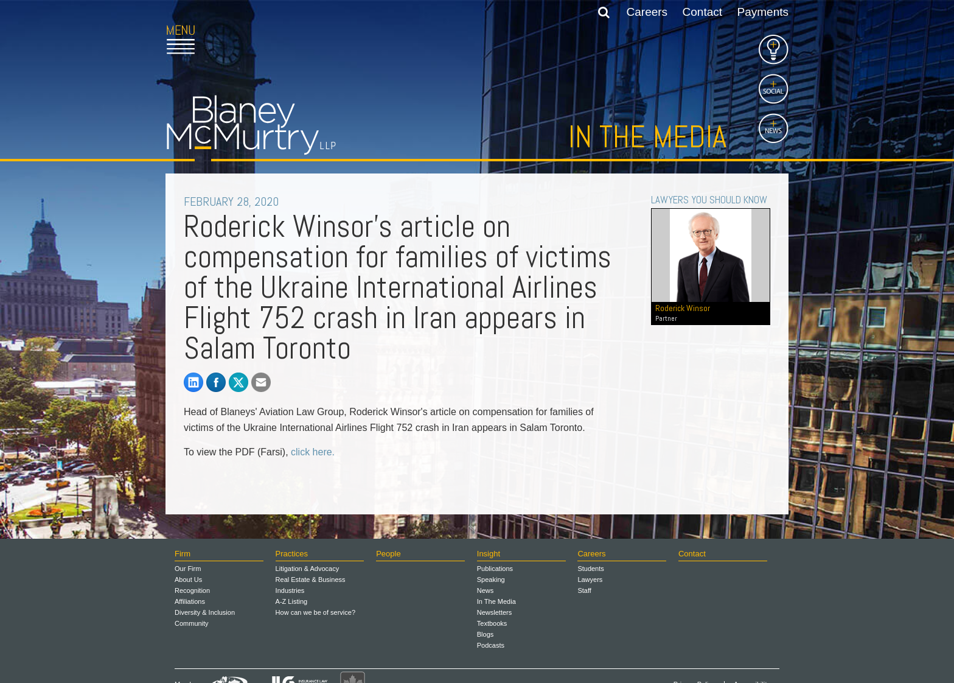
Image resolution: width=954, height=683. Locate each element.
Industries (290, 590)
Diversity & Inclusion (205, 612)
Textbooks (492, 623)
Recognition (192, 590)
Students (590, 568)
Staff (584, 590)
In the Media (647, 136)
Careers (647, 11)
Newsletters (494, 612)
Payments (763, 11)
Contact (702, 11)
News (485, 590)
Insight (488, 553)
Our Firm (188, 568)
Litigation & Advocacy (307, 568)
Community (192, 623)
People (388, 553)
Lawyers (589, 579)
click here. (313, 452)
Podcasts (490, 645)
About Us (188, 579)
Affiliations (190, 601)
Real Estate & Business (311, 579)
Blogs (485, 634)
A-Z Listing (292, 601)
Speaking (491, 579)
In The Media (496, 601)
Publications (495, 568)
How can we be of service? (315, 612)
